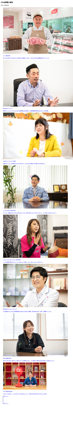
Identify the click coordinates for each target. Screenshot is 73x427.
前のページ (5, 396)
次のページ (5, 403)
